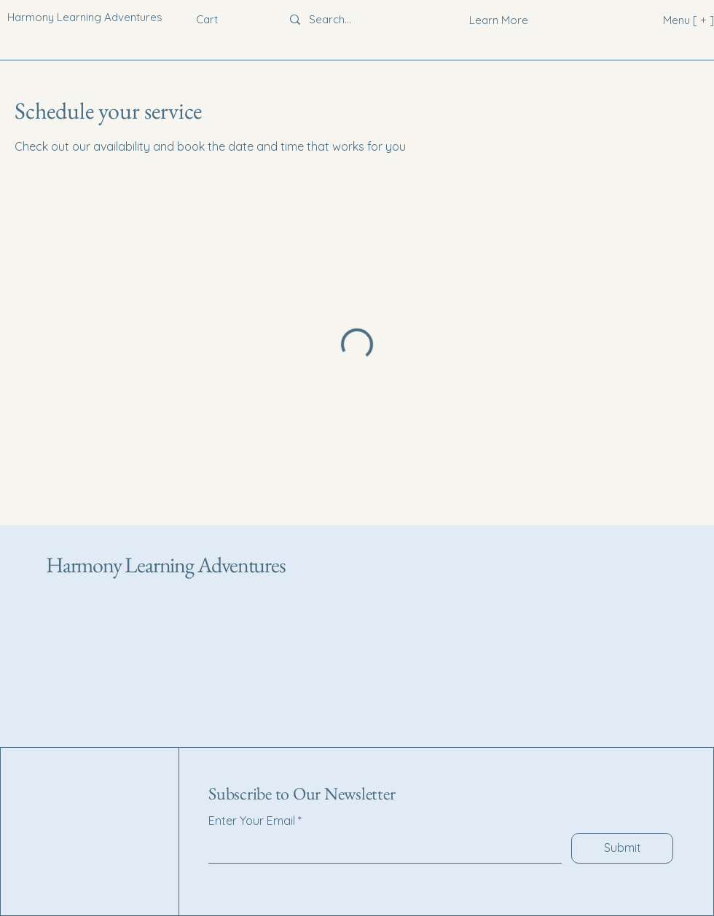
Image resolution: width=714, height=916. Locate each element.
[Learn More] (498, 20)
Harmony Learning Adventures (166, 564)
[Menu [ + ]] (665, 19)
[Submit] (622, 848)
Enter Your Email (251, 820)
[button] (217, 19)
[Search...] (352, 20)
